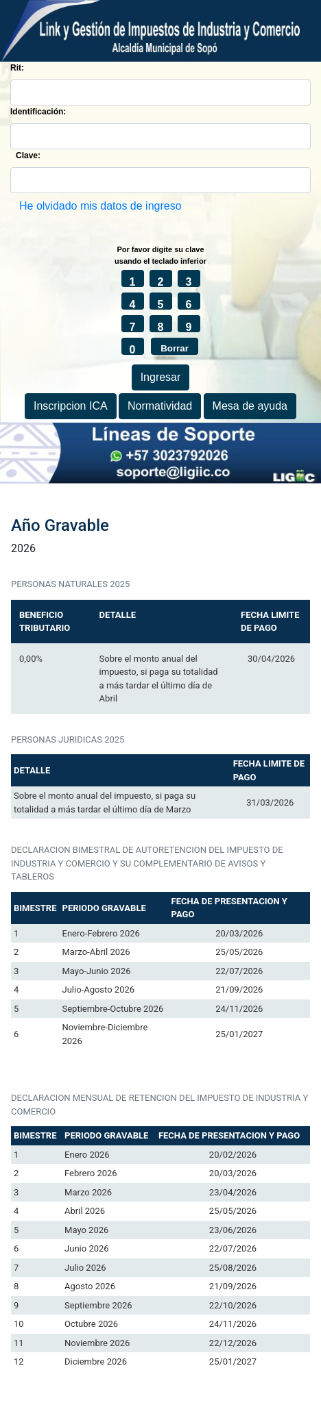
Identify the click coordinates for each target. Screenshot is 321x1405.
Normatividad (160, 406)
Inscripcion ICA (71, 406)
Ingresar (161, 377)
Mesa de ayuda (250, 406)
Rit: (17, 68)
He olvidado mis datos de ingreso (100, 206)
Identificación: (38, 111)
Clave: (28, 155)
